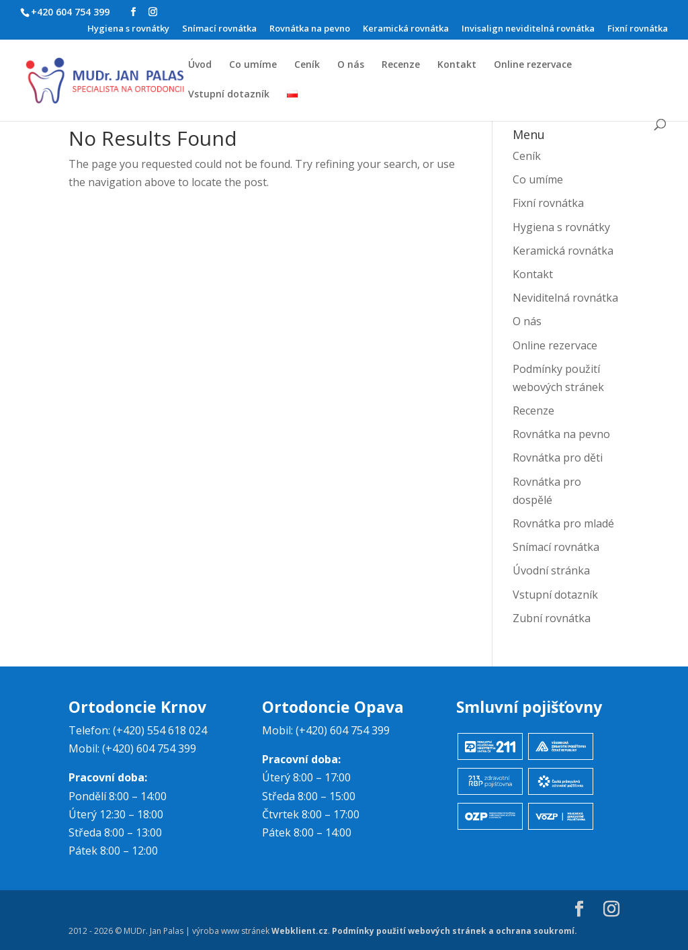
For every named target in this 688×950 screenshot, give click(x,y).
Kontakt (456, 65)
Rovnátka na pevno (309, 29)
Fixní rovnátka (637, 29)
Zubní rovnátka (552, 618)
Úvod (200, 65)
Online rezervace (533, 65)
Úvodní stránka (551, 570)
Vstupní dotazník (228, 94)
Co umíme (253, 65)
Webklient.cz (299, 931)
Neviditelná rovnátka (565, 297)
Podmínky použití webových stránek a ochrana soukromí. (454, 931)
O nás (350, 65)
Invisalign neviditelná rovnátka (528, 29)
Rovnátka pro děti (558, 457)
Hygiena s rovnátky (128, 29)
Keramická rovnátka (406, 29)
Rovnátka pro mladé (563, 523)
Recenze (401, 65)
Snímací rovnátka (219, 29)
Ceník (307, 65)
